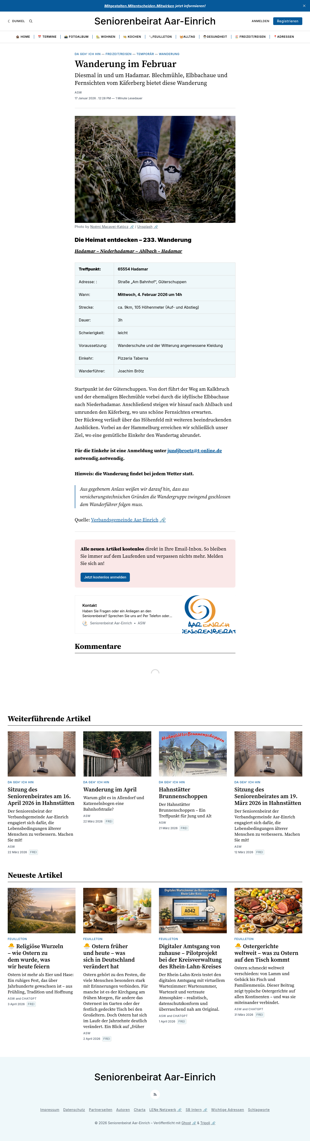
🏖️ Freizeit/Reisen (250, 36)
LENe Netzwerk (162, 1110)
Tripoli (205, 1123)
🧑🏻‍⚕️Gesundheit (215, 36)
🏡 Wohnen (105, 36)
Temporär (145, 54)
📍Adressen (283, 36)
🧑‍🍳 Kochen (132, 36)
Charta (140, 1110)
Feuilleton (17, 939)
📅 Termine (47, 36)
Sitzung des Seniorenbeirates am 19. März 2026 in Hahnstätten (267, 796)
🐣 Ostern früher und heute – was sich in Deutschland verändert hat (109, 956)
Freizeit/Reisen (119, 54)
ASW (78, 92)
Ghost (186, 1123)
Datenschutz (74, 1110)
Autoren (123, 1110)
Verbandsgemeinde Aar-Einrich (124, 519)
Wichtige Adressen (227, 1110)
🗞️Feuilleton (160, 36)
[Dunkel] (16, 21)
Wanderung (169, 54)
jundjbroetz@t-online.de (194, 450)
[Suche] (31, 21)
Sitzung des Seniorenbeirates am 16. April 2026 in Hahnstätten (41, 796)
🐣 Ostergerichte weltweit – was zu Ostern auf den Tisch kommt (266, 953)
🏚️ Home (23, 36)
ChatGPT (29, 998)
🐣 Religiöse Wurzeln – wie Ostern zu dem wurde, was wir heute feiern (35, 956)
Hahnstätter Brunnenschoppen (183, 792)
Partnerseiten (101, 1110)
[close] (304, 6)
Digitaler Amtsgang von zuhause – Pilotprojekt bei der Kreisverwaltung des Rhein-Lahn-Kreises (190, 956)
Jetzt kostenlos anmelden (105, 577)
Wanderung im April (110, 789)
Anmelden (260, 21)
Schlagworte (259, 1110)
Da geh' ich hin (88, 54)
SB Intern (194, 1110)
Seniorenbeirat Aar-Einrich (155, 21)
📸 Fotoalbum (76, 36)
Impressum (49, 1110)
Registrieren (287, 21)
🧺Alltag (187, 36)
